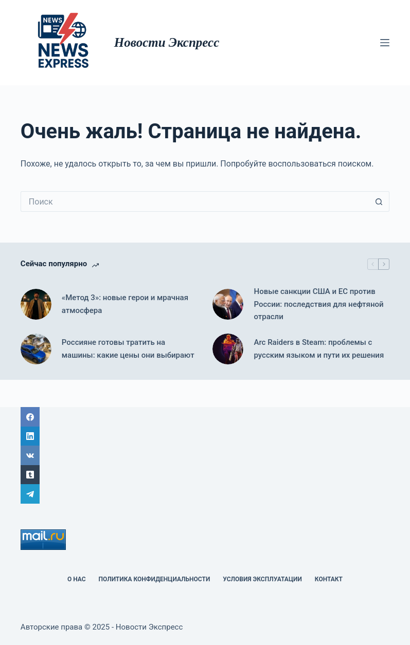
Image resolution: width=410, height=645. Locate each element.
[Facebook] (205, 417)
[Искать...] (195, 201)
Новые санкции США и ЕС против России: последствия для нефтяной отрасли (318, 304)
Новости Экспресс (166, 42)
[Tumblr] (205, 475)
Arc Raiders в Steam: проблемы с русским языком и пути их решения (319, 349)
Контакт (329, 579)
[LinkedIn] (205, 436)
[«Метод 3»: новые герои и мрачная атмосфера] (36, 304)
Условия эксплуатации (262, 579)
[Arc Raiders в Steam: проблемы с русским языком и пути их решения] (227, 349)
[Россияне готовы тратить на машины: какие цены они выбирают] (36, 349)
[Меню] (384, 42)
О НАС (76, 579)
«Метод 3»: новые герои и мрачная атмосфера (125, 304)
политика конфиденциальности (154, 579)
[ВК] (205, 455)
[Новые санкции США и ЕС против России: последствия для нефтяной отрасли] (227, 304)
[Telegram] (205, 494)
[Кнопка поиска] (379, 201)
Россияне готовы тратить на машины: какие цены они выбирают (128, 349)
